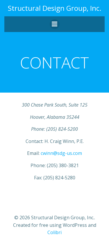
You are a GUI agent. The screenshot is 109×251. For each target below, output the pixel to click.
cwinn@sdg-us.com (61, 153)
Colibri (54, 232)
